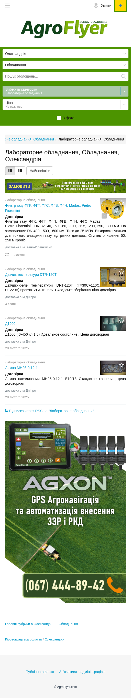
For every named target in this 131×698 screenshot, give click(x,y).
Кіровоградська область (23, 639)
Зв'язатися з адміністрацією (82, 672)
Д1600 (10, 324)
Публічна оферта (40, 672)
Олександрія (54, 639)
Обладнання (68, 624)
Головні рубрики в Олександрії (28, 624)
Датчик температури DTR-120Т (31, 274)
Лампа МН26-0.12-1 (21, 368)
